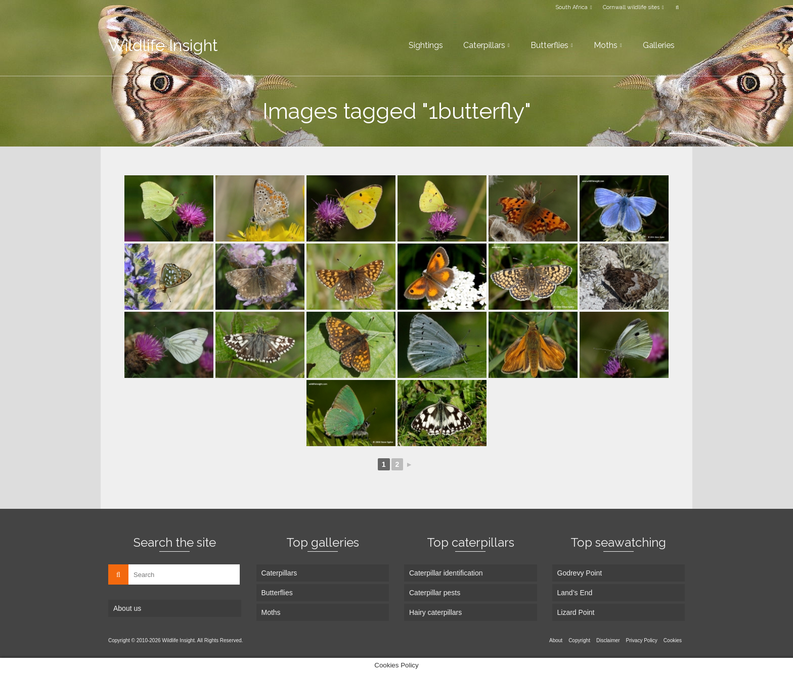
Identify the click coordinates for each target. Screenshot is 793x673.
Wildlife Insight (163, 45)
